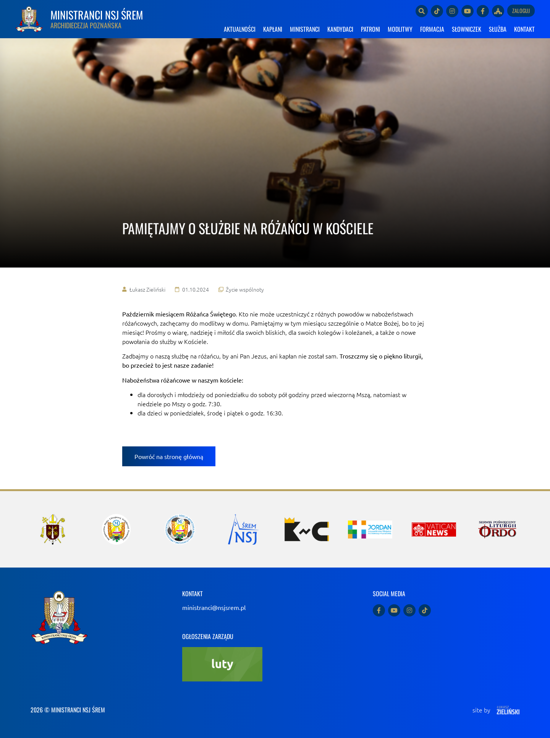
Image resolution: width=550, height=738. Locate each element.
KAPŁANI (272, 29)
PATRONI (370, 29)
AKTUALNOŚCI (240, 29)
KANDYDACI (340, 29)
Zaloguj (521, 10)
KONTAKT (524, 29)
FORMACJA (432, 29)
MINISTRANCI (305, 29)
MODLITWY (400, 29)
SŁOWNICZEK (466, 29)
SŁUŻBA (497, 29)
